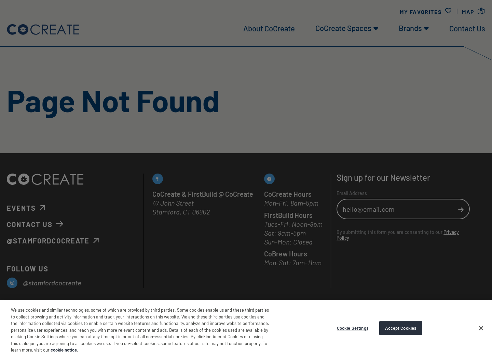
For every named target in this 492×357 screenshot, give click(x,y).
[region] (246, 328)
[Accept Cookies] (481, 328)
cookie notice (64, 350)
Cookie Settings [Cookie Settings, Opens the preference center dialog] (352, 327)
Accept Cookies (400, 327)
